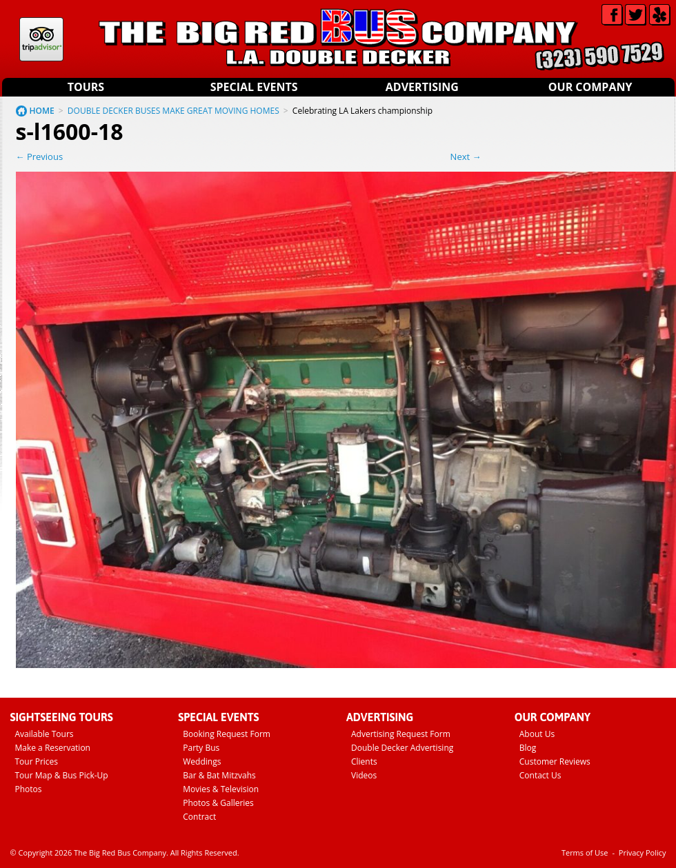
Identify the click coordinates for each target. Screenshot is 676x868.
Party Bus (201, 748)
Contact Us (540, 775)
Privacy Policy (642, 852)
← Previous (39, 156)
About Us (537, 734)
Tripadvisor (41, 39)
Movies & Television (221, 789)
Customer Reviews (554, 761)
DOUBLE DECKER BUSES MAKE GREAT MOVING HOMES (173, 111)
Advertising (422, 86)
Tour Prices (37, 761)
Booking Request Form (226, 734)
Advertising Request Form (400, 734)
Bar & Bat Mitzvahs (219, 775)
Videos (364, 775)
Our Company (590, 86)
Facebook (612, 15)
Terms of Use (584, 852)
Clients (364, 761)
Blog (528, 748)
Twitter (635, 15)
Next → (465, 156)
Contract (199, 816)
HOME (42, 111)
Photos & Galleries (218, 803)
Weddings (202, 761)
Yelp (659, 15)
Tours (86, 86)
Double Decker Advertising (402, 748)
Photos (28, 789)
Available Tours (44, 734)
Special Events (254, 86)
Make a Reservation (52, 748)
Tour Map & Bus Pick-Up (61, 775)
